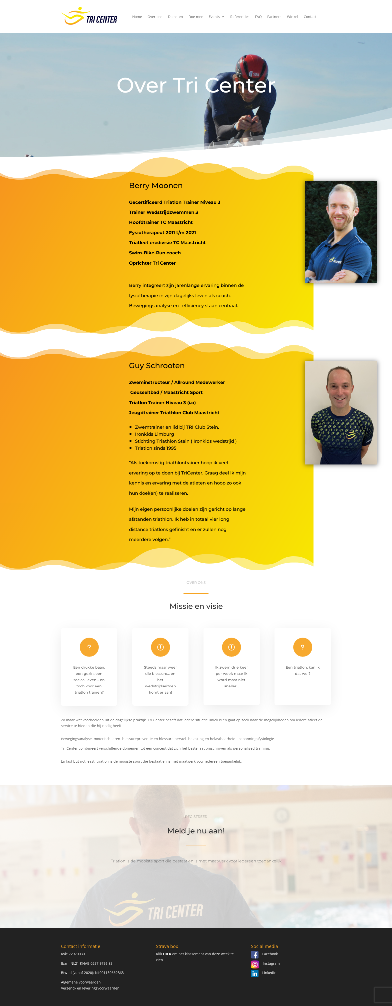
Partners (274, 17)
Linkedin (269, 972)
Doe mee (195, 17)
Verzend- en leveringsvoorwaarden (90, 988)
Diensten (175, 17)
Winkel (292, 17)
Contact (310, 17)
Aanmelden (196, 890)
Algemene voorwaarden (81, 982)
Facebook (270, 953)
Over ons (155, 17)
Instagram (271, 963)
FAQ (258, 17)
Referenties (240, 17)
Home (137, 17)
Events (214, 17)
